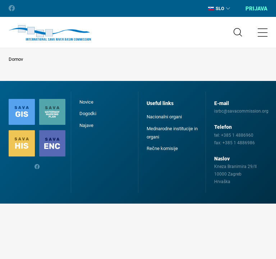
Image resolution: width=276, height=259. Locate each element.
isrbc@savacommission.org (241, 111)
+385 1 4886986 (238, 142)
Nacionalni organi (164, 116)
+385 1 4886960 (237, 135)
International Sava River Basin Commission (50, 33)
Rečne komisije (162, 148)
